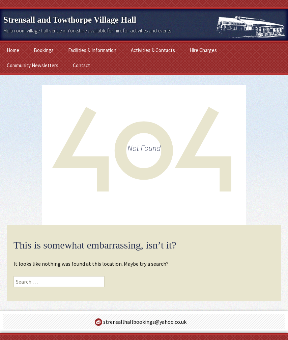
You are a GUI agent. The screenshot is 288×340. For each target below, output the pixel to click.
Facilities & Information (92, 50)
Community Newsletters (32, 65)
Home (13, 50)
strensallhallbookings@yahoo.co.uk (144, 321)
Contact (81, 65)
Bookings (44, 50)
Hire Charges (203, 50)
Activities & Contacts (153, 50)
